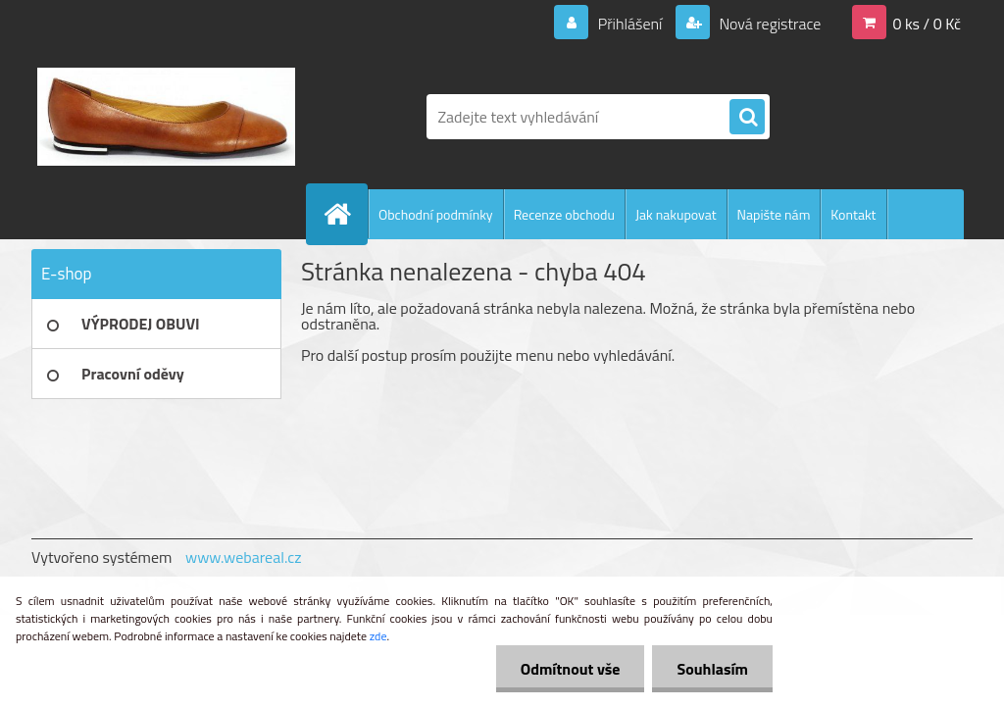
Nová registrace (769, 23)
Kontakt (853, 214)
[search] (747, 117)
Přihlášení (630, 23)
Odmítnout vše (571, 669)
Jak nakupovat (676, 214)
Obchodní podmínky (435, 214)
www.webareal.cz (243, 557)
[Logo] (166, 117)
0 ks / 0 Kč (926, 23)
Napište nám (774, 214)
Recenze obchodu (564, 214)
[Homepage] (345, 213)
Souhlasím (712, 669)
